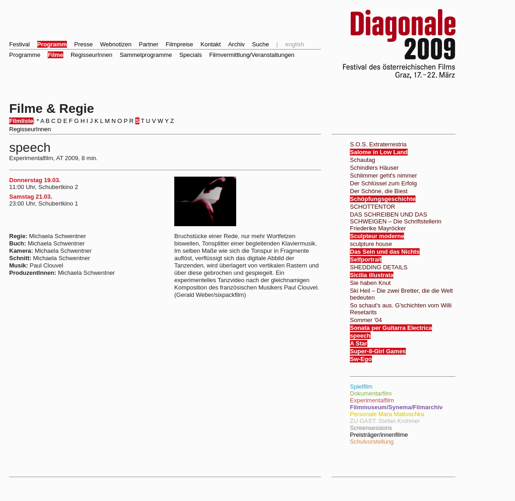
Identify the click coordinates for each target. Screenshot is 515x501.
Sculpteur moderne (377, 236)
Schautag (362, 159)
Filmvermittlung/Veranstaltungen (251, 54)
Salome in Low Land (379, 152)
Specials (190, 54)
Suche (260, 44)
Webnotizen (115, 44)
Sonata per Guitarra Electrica (391, 327)
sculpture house (371, 243)
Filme (55, 54)
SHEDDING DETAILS (378, 267)
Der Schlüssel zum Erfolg (383, 183)
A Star (358, 343)
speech (360, 335)
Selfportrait (366, 259)
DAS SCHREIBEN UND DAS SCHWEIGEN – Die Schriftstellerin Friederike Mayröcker (395, 221)
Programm (52, 44)
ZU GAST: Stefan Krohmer (385, 421)
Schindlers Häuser (374, 167)
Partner (149, 44)
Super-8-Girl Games (378, 351)
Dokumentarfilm (371, 393)
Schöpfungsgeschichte (382, 198)
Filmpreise (179, 44)
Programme (24, 54)
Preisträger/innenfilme (379, 434)
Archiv (236, 44)
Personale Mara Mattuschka (387, 414)
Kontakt (210, 44)
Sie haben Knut (370, 282)
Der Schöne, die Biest (379, 191)
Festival (19, 44)
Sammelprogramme (146, 54)
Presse (83, 44)
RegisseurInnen (91, 54)
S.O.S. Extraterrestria (378, 144)
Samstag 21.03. (30, 196)
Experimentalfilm (372, 400)
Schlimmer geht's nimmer (383, 175)
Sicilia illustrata (371, 275)
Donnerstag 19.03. (35, 180)
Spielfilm (361, 386)
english (294, 44)
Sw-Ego (361, 359)
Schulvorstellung (371, 441)
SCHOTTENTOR (372, 206)
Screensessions (371, 427)
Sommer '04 (366, 320)
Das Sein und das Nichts (385, 251)
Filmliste (21, 120)
